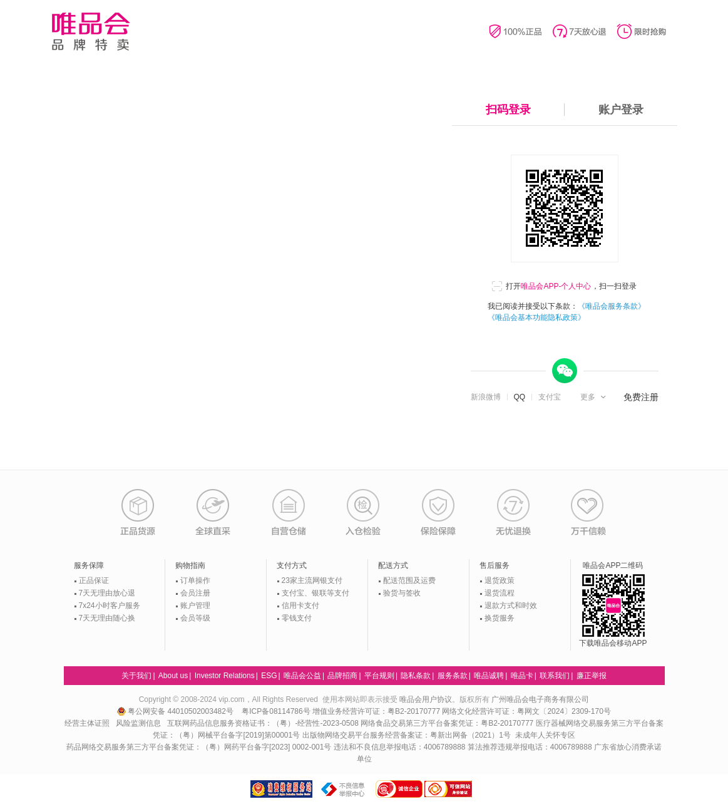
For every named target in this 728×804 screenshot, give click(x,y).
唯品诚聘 (489, 675)
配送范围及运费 (409, 580)
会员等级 (195, 618)
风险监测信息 (138, 723)
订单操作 (195, 580)
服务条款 (453, 675)
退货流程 (499, 593)
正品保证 (94, 580)
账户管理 (195, 605)
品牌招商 (342, 675)
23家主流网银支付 (312, 580)
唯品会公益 (302, 675)
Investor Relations (225, 675)
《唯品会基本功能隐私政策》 (536, 317)
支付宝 (549, 397)
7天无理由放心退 (107, 593)
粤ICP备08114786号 (276, 711)
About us (173, 675)
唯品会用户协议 (425, 699)
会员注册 (195, 593)
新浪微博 (486, 397)
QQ (520, 397)
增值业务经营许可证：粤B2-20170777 (377, 711)
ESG (269, 675)
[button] (594, 397)
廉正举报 (592, 675)
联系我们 (555, 675)
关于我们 (136, 675)
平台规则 (379, 675)
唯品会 (90, 31)
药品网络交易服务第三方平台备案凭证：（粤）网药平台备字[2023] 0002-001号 (198, 747)
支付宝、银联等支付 (315, 593)
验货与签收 (402, 593)
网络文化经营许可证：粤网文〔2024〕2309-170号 (526, 711)
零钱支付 (297, 618)
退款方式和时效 (510, 605)
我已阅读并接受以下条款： (566, 312)
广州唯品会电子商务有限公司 (540, 699)
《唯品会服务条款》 (611, 306)
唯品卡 (522, 675)
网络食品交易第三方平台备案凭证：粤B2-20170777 (448, 723)
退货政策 (499, 580)
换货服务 (499, 618)
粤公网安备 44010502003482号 (176, 711)
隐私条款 (416, 675)
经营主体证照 (87, 723)
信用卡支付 (300, 605)
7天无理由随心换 (107, 618)
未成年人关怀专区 (545, 735)
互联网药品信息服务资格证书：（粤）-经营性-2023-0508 (262, 723)
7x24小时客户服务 (109, 605)
